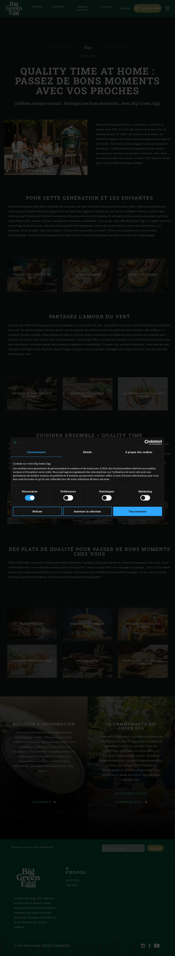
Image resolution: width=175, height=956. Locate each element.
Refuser (37, 511)
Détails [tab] (87, 452)
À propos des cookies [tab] (138, 452)
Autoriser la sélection (87, 511)
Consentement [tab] (36, 452)
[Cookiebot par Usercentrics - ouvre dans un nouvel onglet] (147, 442)
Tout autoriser (137, 511)
